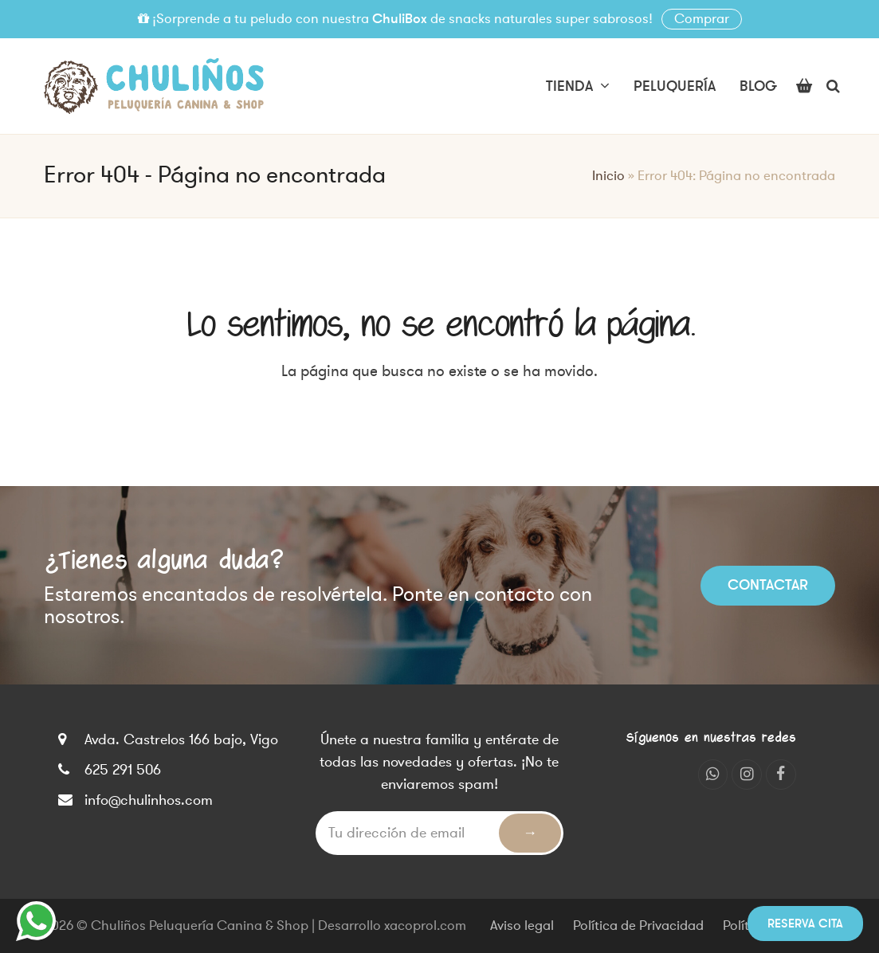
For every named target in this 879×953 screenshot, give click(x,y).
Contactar (768, 584)
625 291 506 (122, 769)
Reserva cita (805, 923)
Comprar (701, 19)
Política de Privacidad (638, 926)
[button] (804, 86)
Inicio (608, 176)
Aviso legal (522, 926)
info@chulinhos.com (148, 800)
